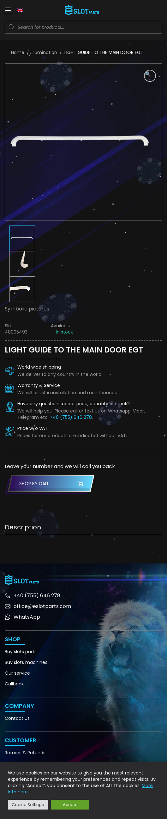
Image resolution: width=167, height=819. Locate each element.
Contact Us (17, 718)
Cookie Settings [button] (28, 805)
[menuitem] (20, 10)
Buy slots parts (21, 651)
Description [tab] (23, 527)
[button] (150, 76)
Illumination (44, 52)
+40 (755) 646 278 (71, 417)
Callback (14, 684)
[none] (20, 10)
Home (17, 52)
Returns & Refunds (25, 753)
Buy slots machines (26, 662)
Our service (17, 673)
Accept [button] (70, 805)
